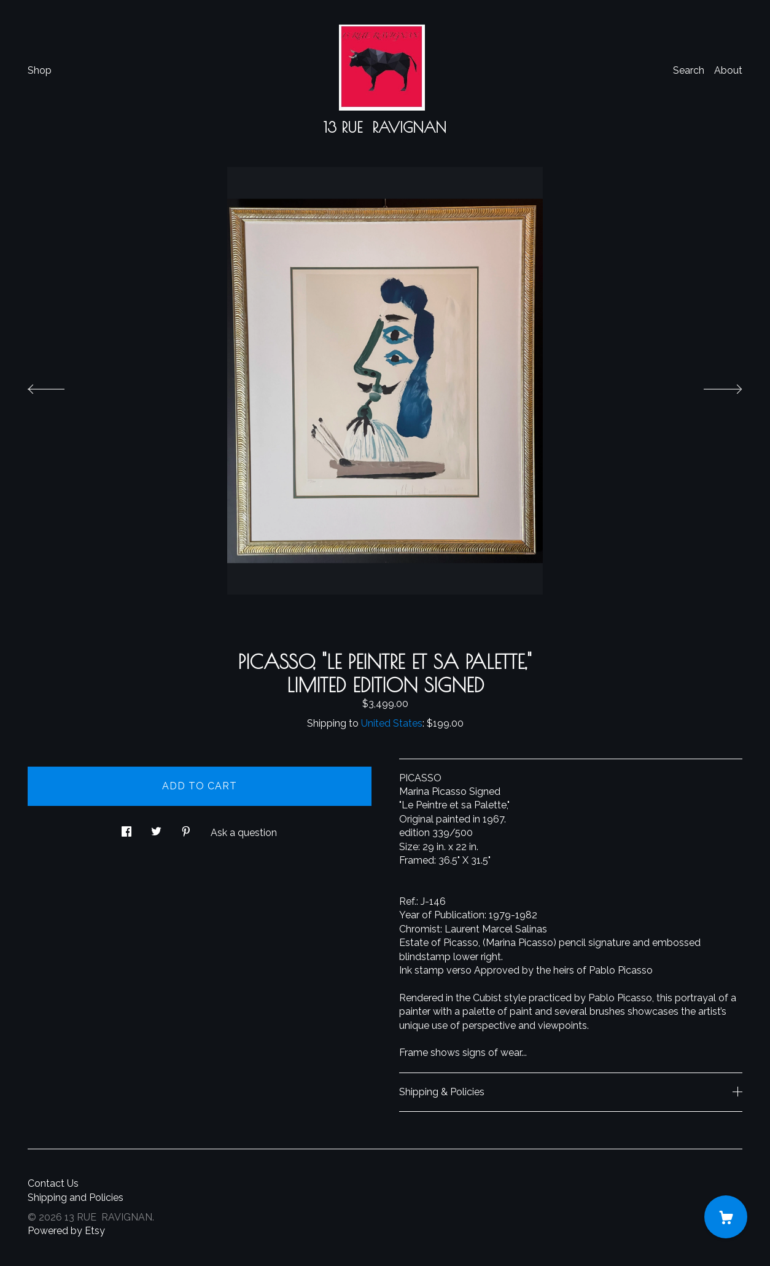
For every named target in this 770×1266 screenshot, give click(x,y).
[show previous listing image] (58, 385)
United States (391, 723)
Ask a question (244, 832)
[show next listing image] (711, 385)
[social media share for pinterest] (186, 828)
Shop (40, 70)
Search (688, 70)
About (728, 70)
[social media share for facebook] (126, 828)
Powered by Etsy (66, 1231)
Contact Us (53, 1183)
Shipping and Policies (75, 1197)
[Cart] (725, 1216)
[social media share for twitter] (156, 828)
